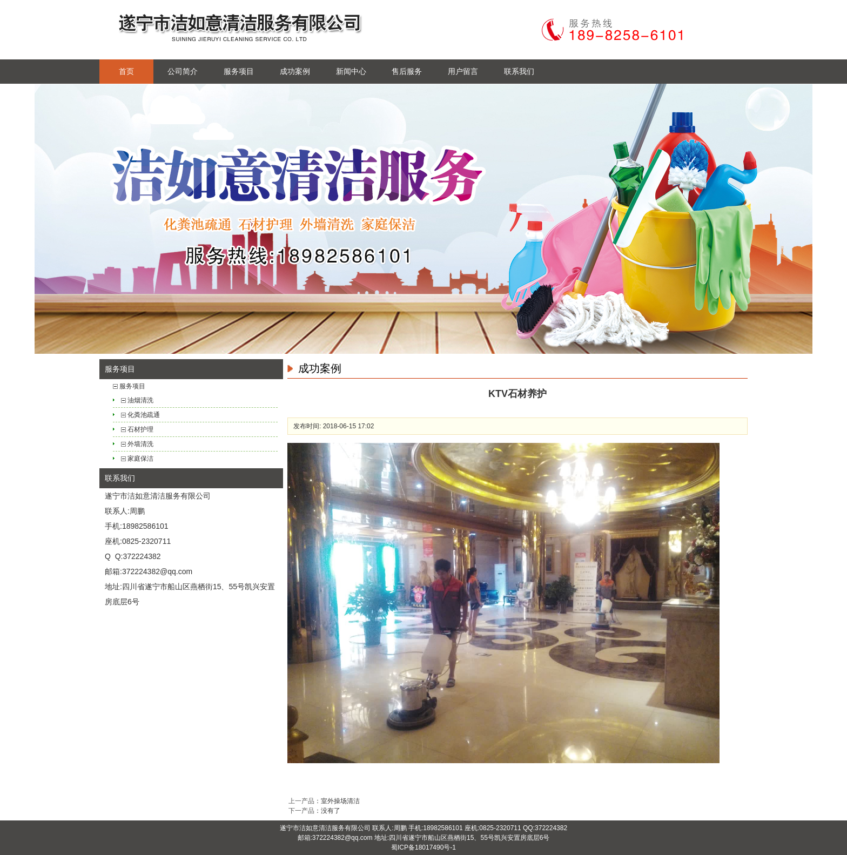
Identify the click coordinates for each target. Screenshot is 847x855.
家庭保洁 (140, 458)
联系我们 (519, 71)
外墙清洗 (140, 444)
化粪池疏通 (143, 415)
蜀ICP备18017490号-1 (423, 847)
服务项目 (239, 71)
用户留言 (463, 71)
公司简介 (182, 71)
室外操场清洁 (340, 801)
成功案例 (295, 71)
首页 (126, 71)
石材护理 (140, 429)
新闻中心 (351, 71)
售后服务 (407, 71)
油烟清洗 (140, 400)
